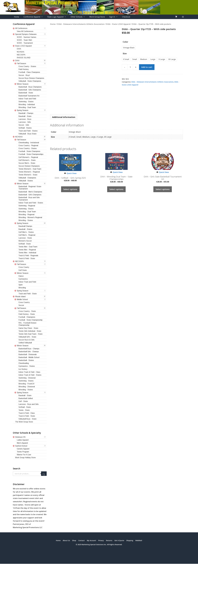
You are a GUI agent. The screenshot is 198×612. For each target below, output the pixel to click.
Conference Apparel (34, 17)
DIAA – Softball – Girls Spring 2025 (70, 178)
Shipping (129, 540)
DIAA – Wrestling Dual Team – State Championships (116, 177)
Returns (109, 540)
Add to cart (146, 67)
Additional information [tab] (63, 117)
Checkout (126, 17)
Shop (74, 540)
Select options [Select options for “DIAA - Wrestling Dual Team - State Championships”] (116, 189)
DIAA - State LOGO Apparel (118, 24)
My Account (91, 540)
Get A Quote (119, 540)
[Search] (44, 473)
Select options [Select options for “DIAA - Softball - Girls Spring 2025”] (70, 189)
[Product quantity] (130, 67)
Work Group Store (97, 17)
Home (16, 17)
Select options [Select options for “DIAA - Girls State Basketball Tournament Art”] (163, 189)
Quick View (70, 173)
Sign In (114, 17)
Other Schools (79, 17)
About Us (66, 540)
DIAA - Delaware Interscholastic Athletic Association (80, 24)
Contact (81, 540)
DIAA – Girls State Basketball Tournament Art (163, 177)
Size (125, 53)
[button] (182, 17)
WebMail (138, 540)
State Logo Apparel (57, 17)
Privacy (101, 540)
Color (125, 41)
